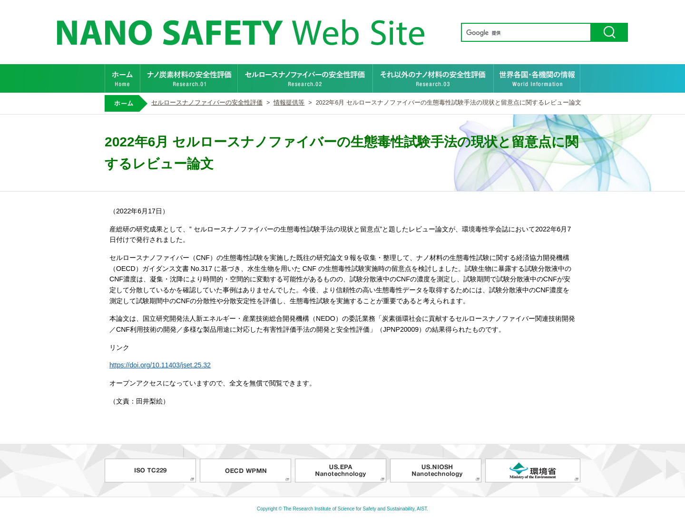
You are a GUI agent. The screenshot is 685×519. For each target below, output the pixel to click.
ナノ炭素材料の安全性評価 (189, 78)
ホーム (122, 78)
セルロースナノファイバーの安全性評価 (305, 78)
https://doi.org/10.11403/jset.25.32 (160, 365)
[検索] (525, 33)
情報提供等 (289, 102)
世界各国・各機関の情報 (537, 78)
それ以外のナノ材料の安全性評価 (433, 78)
